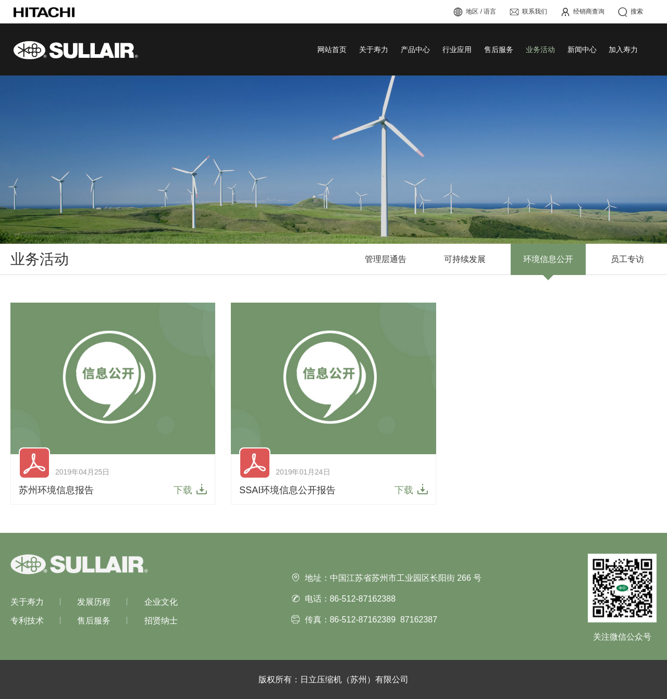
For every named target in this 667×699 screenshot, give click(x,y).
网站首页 (332, 49)
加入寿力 (623, 49)
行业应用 (457, 49)
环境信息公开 (548, 259)
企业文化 (161, 601)
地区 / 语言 (474, 12)
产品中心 (415, 49)
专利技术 (27, 620)
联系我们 (528, 12)
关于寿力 (373, 49)
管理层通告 (385, 259)
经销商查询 (582, 12)
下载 (183, 489)
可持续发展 (465, 259)
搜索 (630, 12)
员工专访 (627, 259)
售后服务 (498, 49)
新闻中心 (582, 49)
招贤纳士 (161, 620)
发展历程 (93, 601)
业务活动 (540, 49)
